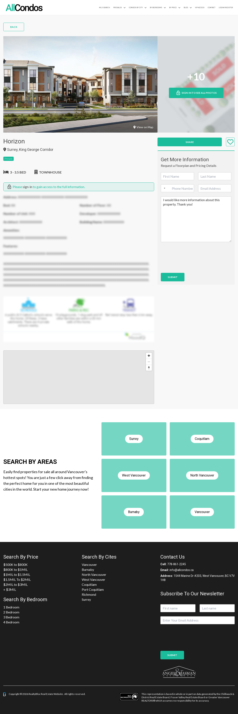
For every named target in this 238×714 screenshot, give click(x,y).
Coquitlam (89, 584)
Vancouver (89, 564)
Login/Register (226, 7)
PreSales (117, 7)
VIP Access (199, 7)
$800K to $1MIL (15, 569)
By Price (173, 7)
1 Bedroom (11, 607)
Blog (186, 7)
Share (190, 142)
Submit (173, 277)
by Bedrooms (156, 7)
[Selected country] (163, 188)
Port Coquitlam (93, 589)
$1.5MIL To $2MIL (17, 579)
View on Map (143, 127)
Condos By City (136, 7)
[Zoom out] (149, 362)
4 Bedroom (11, 622)
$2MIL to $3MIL (15, 584)
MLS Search (104, 7)
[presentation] (192, 266)
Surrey (86, 599)
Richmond (89, 594)
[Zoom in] (149, 356)
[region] (79, 377)
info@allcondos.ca (182, 570)
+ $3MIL (9, 589)
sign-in (27, 187)
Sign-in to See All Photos (196, 92)
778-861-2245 (176, 564)
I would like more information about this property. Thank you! (196, 219)
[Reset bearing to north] (149, 368)
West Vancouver (93, 579)
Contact (211, 7)
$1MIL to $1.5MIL (16, 574)
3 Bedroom (11, 617)
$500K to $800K (15, 564)
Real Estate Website (52, 694)
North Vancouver (94, 574)
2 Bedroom (11, 612)
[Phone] (177, 188)
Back (13, 26)
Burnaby (88, 569)
